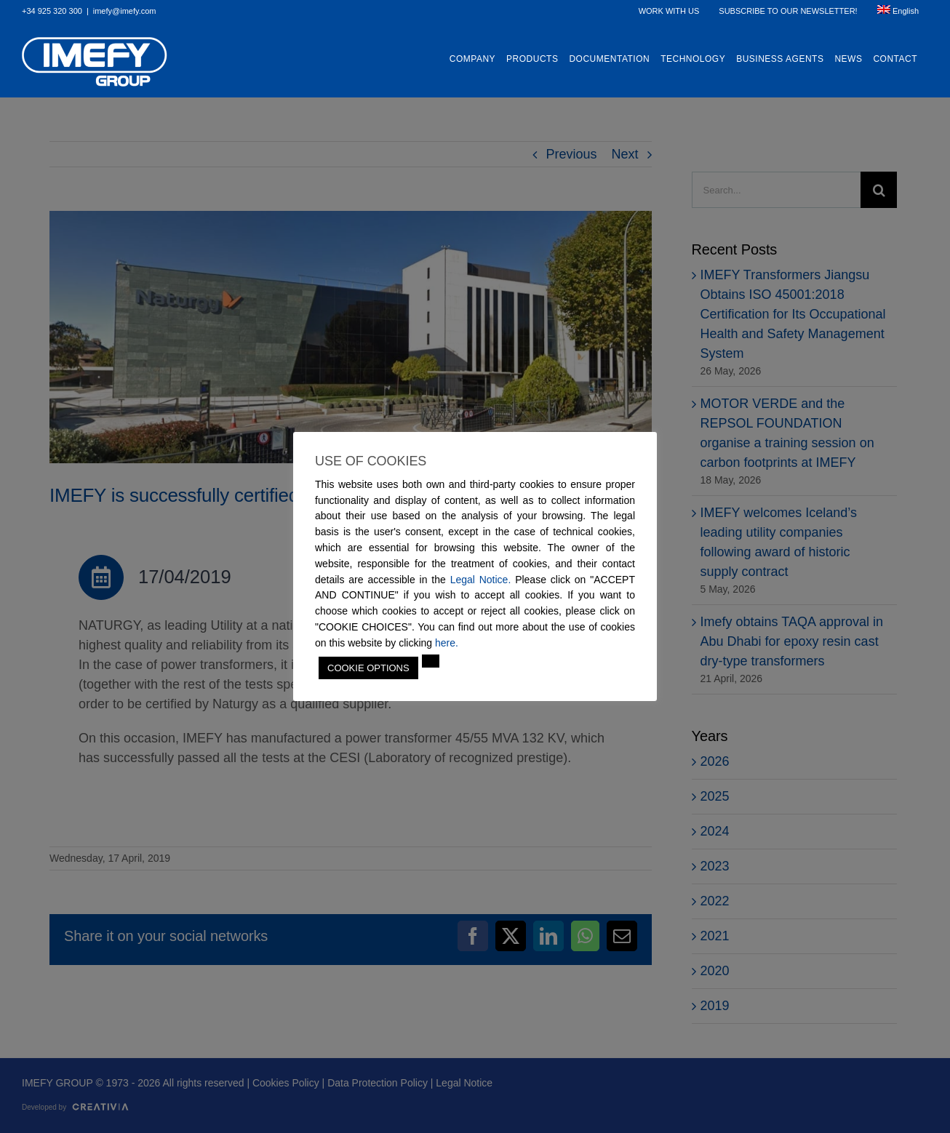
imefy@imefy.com (124, 11)
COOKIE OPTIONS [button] (368, 667)
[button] (430, 661)
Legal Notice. (480, 579)
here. (446, 643)
